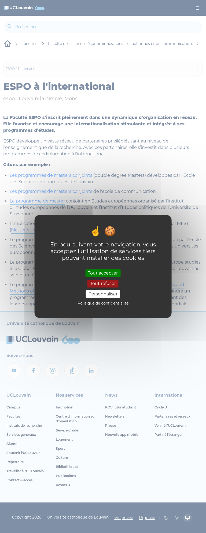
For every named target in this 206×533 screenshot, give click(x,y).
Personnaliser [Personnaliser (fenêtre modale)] (103, 293)
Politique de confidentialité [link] (103, 303)
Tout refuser (103, 283)
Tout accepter (103, 273)
